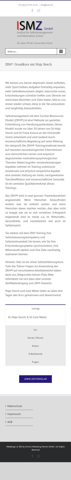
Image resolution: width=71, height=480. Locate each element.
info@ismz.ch (47, 5)
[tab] (35, 308)
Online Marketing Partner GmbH (39, 446)
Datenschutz (14, 406)
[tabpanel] (35, 319)
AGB (9, 422)
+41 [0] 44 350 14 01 (28, 5)
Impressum (14, 414)
